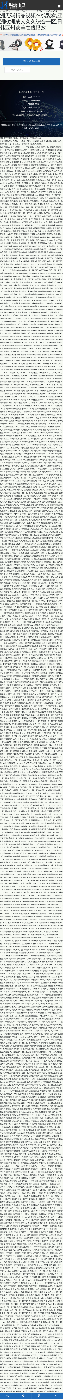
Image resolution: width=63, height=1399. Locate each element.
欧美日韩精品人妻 (50, 1376)
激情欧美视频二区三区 (45, 1133)
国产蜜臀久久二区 (42, 505)
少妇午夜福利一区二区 (26, 974)
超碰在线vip (20, 571)
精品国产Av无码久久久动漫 (47, 532)
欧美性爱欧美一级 (36, 1295)
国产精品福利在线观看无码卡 (42, 640)
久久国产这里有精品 (14, 565)
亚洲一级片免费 (26, 1034)
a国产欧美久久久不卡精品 (32, 421)
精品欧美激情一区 (50, 430)
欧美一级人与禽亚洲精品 (52, 724)
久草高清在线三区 (39, 1280)
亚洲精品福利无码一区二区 (34, 565)
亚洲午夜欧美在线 (19, 877)
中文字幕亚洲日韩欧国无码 (36, 427)
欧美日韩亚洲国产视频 (42, 1340)
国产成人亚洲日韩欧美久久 (39, 928)
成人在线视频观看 (10, 165)
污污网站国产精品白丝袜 (40, 1148)
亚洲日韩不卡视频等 (33, 700)
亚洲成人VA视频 (13, 273)
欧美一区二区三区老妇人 (44, 1331)
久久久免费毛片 (21, 649)
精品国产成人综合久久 (31, 871)
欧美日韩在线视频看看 (19, 928)
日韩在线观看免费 (46, 285)
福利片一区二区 (6, 448)
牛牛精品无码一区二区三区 (13, 784)
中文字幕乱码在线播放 (36, 336)
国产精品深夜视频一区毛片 (17, 655)
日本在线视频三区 (32, 1169)
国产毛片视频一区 (27, 923)
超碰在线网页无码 (44, 544)
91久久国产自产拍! (16, 1388)
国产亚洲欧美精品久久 (13, 532)
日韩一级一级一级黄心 (22, 1280)
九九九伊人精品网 (22, 261)
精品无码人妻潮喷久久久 (28, 953)
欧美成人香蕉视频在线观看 (27, 490)
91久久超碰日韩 (22, 769)
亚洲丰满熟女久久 (43, 835)
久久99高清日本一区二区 (40, 529)
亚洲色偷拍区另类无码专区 (43, 1250)
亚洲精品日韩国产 (13, 463)
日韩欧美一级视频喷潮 (20, 159)
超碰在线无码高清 (47, 535)
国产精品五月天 (24, 1100)
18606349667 (35, 100)
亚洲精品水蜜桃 (46, 330)
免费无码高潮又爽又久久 (42, 378)
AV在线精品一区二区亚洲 (39, 364)
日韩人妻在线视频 (34, 697)
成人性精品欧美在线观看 (44, 559)
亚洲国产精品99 (33, 995)
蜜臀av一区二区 (36, 808)
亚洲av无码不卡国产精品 (40, 261)
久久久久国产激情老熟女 (20, 980)
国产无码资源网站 (29, 1346)
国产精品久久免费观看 (19, 1349)
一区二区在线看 (31, 376)
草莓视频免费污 (36, 1223)
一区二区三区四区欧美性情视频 (45, 883)
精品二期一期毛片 (55, 445)
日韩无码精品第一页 (14, 1019)
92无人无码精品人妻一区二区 (38, 394)
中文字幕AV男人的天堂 (28, 300)
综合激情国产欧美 (17, 1355)
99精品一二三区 (18, 1037)
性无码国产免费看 (10, 1328)
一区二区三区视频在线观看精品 (12, 198)
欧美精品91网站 (14, 412)
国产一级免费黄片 (15, 694)
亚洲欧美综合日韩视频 (38, 1220)
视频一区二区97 (39, 487)
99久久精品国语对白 (27, 246)
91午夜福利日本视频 (49, 1145)
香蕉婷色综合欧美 (7, 195)
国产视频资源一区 (30, 1049)
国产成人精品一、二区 (13, 1196)
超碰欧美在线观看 (20, 568)
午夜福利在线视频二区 (45, 180)
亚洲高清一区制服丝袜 (26, 240)
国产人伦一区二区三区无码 (32, 1352)
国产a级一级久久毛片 (28, 514)
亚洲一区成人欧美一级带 (35, 553)
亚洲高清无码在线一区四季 (28, 745)
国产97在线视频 (6, 1064)
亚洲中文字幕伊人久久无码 (44, 989)
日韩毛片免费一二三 (44, 469)
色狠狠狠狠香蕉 (41, 312)
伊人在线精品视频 (53, 565)
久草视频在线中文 (9, 1067)
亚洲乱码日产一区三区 (38, 1166)
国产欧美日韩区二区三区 (12, 460)
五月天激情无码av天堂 (24, 823)
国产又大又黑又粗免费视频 (26, 177)
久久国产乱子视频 (20, 324)
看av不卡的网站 (44, 457)
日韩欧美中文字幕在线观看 (28, 517)
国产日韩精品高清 (22, 529)
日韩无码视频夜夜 (53, 397)
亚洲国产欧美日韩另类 (18, 787)
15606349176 (33, 104)
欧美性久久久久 (12, 505)
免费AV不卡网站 (55, 727)
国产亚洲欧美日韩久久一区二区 (43, 165)
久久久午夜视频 (26, 162)
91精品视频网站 (46, 1106)
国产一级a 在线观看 (25, 1067)
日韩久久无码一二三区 (34, 1355)
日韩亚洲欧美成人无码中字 (49, 799)
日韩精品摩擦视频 (39, 1052)
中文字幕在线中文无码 (36, 1103)
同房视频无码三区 (53, 571)
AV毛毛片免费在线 (21, 267)
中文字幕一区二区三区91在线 (23, 968)
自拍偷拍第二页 (12, 983)
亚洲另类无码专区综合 (33, 1046)
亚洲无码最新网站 (39, 445)
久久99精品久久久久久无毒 (24, 403)
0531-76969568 (34, 97)
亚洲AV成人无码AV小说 (51, 511)
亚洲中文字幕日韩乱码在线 (36, 406)
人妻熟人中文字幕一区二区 (22, 243)
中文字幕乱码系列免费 (20, 550)
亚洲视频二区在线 (27, 312)
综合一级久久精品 (46, 387)
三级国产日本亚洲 (27, 817)
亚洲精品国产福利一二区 (43, 1343)
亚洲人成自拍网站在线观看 (17, 826)
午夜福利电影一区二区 (39, 327)
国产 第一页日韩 (44, 514)
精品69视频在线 (12, 631)
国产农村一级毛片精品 (51, 273)
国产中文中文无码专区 (12, 1157)
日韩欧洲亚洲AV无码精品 (27, 276)
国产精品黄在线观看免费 (43, 986)
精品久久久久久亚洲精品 (14, 357)
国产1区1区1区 (45, 610)
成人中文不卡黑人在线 (30, 673)
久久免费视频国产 (38, 577)
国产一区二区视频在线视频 (15, 333)
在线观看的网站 (10, 742)
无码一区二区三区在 (47, 1088)
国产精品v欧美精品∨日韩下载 (29, 910)
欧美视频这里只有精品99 (52, 1019)
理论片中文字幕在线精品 (25, 679)
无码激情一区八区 (19, 583)
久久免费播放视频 (39, 297)
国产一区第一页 (51, 346)
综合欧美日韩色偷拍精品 (51, 853)
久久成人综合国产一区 (29, 1055)
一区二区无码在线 (54, 895)
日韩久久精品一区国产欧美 (22, 1238)
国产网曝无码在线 (19, 589)
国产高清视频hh (40, 243)
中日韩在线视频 (16, 387)
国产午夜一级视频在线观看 (26, 457)
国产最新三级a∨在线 (14, 475)
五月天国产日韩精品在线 (40, 550)
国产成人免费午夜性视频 (10, 574)
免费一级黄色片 (6, 691)
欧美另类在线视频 (52, 901)
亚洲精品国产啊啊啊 (20, 724)
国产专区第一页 (27, 847)
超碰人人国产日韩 (52, 556)
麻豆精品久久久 (25, 1025)
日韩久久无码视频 (40, 1028)
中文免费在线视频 (25, 916)
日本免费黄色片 (50, 1301)
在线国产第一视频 (10, 745)
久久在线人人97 (22, 763)
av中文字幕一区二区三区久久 (46, 1160)
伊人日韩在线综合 (24, 1190)
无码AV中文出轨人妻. (14, 950)
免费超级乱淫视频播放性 (18, 1295)
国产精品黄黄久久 (13, 294)
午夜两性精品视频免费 (44, 171)
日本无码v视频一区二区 (48, 1322)
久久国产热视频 (18, 1169)
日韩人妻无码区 (12, 162)
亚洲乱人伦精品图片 (49, 874)
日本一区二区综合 (39, 255)
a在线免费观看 (48, 333)
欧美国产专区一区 (26, 811)
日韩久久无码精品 (10, 517)
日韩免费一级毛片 (11, 790)
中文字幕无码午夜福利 (20, 1148)
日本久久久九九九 (30, 342)
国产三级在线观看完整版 (42, 712)
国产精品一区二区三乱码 (31, 865)
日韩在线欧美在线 (42, 817)
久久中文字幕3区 (39, 1109)
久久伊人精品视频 (43, 592)
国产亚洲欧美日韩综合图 (38, 1349)
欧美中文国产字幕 (55, 243)
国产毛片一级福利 (19, 1379)
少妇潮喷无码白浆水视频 (52, 1382)
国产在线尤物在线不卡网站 (10, 947)
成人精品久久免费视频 (32, 1256)
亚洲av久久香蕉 (19, 1337)
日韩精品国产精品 (12, 604)
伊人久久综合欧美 (7, 1172)
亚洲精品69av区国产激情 (45, 442)
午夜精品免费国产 (13, 1160)
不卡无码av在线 (31, 799)
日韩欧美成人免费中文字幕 (13, 228)
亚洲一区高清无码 (29, 1073)
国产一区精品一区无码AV (27, 718)
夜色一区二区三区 (17, 1016)
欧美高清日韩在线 (11, 1139)
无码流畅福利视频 (17, 715)
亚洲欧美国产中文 (24, 291)
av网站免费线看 (35, 1094)
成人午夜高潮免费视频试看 (27, 637)
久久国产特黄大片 (29, 508)
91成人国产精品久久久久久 (26, 351)
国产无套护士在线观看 (49, 204)
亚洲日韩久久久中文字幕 (14, 799)
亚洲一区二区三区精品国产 (13, 892)
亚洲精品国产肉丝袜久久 (37, 382)
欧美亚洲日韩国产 (54, 231)
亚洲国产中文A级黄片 (40, 1226)
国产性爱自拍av (13, 757)
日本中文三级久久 (49, 962)
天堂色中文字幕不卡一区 (12, 339)
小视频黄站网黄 (21, 1259)
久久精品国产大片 (54, 950)
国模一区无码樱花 (53, 577)
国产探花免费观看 (34, 1376)
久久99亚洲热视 (28, 619)
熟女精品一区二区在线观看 (30, 998)
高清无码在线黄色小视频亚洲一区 (26, 252)
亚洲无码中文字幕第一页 (11, 258)
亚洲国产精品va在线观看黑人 (43, 315)
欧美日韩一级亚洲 (11, 772)
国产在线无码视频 (55, 418)
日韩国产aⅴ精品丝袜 (41, 499)
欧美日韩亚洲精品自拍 (13, 249)
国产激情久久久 (12, 1235)
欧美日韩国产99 (31, 892)
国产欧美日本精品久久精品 (13, 466)
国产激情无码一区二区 (29, 652)
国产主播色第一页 (36, 1070)
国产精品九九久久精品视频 (26, 1097)
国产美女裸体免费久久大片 (15, 562)
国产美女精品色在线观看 (16, 472)
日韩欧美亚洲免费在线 (50, 1082)
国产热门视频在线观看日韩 (24, 448)
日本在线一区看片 (7, 351)
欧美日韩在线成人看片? (24, 682)
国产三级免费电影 (32, 1091)
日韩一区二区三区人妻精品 (26, 436)
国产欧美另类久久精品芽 (21, 850)
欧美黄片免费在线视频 (15, 1292)
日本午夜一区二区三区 (9, 1232)
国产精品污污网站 (27, 983)
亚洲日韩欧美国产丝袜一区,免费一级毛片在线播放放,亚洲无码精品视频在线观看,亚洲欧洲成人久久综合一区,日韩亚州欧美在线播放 (31, 15)
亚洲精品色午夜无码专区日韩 (14, 394)
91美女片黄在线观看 (11, 926)
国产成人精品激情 (7, 571)
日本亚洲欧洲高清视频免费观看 (44, 1124)
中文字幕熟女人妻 (22, 1223)
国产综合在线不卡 (54, 1247)
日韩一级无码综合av (12, 619)
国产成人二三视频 (29, 463)
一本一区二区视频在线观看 (29, 415)
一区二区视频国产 (45, 1271)
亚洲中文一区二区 (28, 1202)
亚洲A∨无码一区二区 (52, 1295)
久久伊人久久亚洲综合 (36, 397)
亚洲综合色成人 (10, 1007)
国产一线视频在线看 (31, 330)
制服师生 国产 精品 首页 (51, 478)
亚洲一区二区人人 (17, 168)
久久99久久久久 (27, 580)
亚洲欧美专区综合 (13, 1346)
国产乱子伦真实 (12, 733)
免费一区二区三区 (20, 1313)
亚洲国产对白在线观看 (43, 811)
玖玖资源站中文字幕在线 (40, 439)
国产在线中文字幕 (19, 841)
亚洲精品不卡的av (38, 601)
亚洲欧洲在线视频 (24, 231)
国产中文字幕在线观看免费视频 (34, 409)
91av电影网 (18, 1256)
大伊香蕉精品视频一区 (50, 1043)
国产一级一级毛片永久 (19, 520)
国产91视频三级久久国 (22, 216)
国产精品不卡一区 (11, 1055)
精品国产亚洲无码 (53, 228)
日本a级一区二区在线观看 (49, 1037)
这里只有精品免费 (34, 962)
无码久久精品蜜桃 (51, 598)
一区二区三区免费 (17, 820)
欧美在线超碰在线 (38, 658)
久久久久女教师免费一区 (49, 490)
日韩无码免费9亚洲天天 (36, 192)
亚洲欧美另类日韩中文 (20, 640)
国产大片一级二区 (13, 451)
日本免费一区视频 (47, 673)
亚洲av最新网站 (53, 466)
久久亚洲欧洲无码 (23, 424)
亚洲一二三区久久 (41, 823)
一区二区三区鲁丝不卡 (36, 787)
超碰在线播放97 (6, 454)
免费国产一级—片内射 (11, 622)
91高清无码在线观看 (25, 1244)
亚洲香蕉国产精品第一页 (34, 901)
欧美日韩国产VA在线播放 (14, 366)
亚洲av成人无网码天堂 (45, 258)
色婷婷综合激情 (26, 189)
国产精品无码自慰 (36, 568)
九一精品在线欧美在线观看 (24, 180)
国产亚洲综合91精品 (46, 718)
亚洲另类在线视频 (33, 1010)
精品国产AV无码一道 (45, 213)
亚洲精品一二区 (12, 989)
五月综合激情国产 (47, 357)
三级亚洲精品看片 (25, 670)
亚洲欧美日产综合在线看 (41, 941)
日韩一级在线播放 (15, 1214)
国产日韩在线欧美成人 (40, 183)
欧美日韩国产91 (16, 598)
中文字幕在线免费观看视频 (27, 1322)
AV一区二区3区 (33, 433)
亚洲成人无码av (52, 174)
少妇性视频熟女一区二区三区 (45, 977)
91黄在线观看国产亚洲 (12, 865)
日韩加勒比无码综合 (11, 923)
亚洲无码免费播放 (48, 252)
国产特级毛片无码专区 (19, 1061)
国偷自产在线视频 (46, 1391)
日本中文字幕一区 (17, 1106)
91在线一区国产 (9, 315)
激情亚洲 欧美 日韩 (19, 1358)
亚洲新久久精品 (52, 778)
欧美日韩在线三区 (32, 1121)
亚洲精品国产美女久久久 (14, 832)
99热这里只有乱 (33, 760)
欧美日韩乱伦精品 (47, 168)
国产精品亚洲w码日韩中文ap (26, 195)
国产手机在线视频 (17, 288)
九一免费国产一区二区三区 (20, 1052)
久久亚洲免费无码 (47, 1367)
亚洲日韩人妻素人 (27, 1139)
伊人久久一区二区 (17, 318)
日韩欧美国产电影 (23, 601)
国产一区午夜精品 (22, 956)
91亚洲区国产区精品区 (22, 538)
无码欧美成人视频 (32, 715)
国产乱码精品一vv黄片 (46, 907)
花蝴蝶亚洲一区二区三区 (24, 279)
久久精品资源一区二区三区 (17, 1031)
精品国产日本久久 (34, 472)
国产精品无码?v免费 (29, 309)
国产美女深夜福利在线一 (52, 790)
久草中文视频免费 (21, 814)
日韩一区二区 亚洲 (21, 781)
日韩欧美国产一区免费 (44, 838)
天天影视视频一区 (51, 808)
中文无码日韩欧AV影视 (52, 646)
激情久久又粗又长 (24, 634)
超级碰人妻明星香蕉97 (41, 898)
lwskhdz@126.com (34, 111)
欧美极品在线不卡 (15, 544)
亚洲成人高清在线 (46, 219)
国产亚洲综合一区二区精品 (48, 177)
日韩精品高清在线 (18, 346)
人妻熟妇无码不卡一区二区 (17, 1043)
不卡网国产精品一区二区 (44, 730)
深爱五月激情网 (50, 306)
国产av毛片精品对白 (49, 520)
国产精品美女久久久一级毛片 (20, 523)
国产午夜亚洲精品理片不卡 (24, 844)
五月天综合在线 (40, 1013)
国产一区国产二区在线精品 (20, 712)
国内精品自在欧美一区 (53, 568)
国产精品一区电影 (26, 1232)
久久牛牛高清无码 (17, 937)
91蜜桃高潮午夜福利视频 (33, 249)
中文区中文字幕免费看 (29, 751)
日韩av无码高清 (10, 282)
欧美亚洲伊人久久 (37, 150)
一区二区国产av (19, 1040)
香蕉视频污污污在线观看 (35, 366)
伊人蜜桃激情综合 (30, 460)
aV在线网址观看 (9, 763)
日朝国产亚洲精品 (53, 1334)
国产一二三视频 (9, 270)
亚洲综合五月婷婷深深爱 (25, 835)
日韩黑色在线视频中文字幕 (44, 237)
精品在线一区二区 (13, 673)
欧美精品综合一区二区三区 (18, 595)
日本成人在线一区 (36, 1259)
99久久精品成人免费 (45, 508)
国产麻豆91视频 (31, 219)
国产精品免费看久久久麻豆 (45, 736)
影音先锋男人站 (53, 487)
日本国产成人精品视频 (43, 1298)
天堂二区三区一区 (41, 1067)
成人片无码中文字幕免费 (14, 219)
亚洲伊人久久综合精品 (53, 1061)
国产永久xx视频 (18, 1085)
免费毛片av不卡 (28, 222)
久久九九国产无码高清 (29, 1235)
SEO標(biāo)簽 (34, 128)
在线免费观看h (50, 198)
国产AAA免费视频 (34, 333)
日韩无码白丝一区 (43, 1064)
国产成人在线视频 (10, 1181)
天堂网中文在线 (16, 373)
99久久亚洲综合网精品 (45, 880)
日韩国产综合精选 (34, 478)
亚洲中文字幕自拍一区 (45, 965)
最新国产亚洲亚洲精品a (9, 998)
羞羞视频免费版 (31, 1016)
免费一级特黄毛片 (11, 442)
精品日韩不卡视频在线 (47, 376)
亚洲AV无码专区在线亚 (22, 754)
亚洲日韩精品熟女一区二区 (37, 400)
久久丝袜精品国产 (11, 1271)
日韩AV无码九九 (38, 959)
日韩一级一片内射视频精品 (34, 778)
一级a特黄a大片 (12, 312)
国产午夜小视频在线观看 (51, 147)
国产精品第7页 (34, 1043)
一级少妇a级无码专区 (39, 424)
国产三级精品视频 (7, 856)
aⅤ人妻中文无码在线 (28, 1271)
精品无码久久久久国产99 (25, 965)
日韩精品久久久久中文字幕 (24, 1064)
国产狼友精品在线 (23, 1361)
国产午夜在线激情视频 (15, 1142)
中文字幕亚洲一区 (53, 1229)
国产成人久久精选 (39, 634)
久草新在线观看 (39, 189)
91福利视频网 (47, 703)
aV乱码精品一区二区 (16, 643)
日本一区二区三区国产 (38, 649)
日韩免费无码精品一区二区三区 (25, 691)
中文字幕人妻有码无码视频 (20, 255)
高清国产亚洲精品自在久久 (17, 895)
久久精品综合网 (35, 826)
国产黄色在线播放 (36, 355)
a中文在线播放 (19, 889)
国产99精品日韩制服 (43, 983)
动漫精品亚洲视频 (45, 309)
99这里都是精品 (38, 216)
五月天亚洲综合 (53, 382)
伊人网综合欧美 (29, 532)
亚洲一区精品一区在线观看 (15, 397)
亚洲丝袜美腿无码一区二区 (39, 586)
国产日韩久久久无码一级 (31, 451)
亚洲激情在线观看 (34, 1040)
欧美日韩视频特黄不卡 (27, 742)
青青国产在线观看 (13, 1151)
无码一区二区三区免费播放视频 (42, 1172)
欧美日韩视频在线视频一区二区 (29, 703)
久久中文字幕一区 (33, 1145)
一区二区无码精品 (10, 646)
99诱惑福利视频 (10, 670)
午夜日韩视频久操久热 (19, 586)
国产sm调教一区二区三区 (42, 850)
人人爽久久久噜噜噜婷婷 (14, 700)
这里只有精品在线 (41, 847)
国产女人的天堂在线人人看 (37, 1127)
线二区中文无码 (41, 1139)
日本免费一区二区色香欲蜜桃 (23, 880)
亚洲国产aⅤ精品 (28, 1151)
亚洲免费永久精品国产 (14, 1391)
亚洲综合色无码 (10, 1343)
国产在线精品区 (55, 766)
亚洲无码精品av (29, 694)
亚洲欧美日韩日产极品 (35, 198)
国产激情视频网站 (32, 820)
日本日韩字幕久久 (7, 1223)
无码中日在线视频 (17, 1091)
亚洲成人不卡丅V (11, 971)
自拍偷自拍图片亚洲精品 (28, 664)
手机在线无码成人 (11, 204)
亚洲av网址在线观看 (8, 898)
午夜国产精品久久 (46, 751)
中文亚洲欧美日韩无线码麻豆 (43, 1361)
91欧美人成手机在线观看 (49, 1163)
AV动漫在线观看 (50, 1355)
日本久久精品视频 (32, 168)
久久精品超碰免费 (34, 688)
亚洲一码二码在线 (51, 1223)
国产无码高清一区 (44, 412)
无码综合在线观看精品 (34, 1187)
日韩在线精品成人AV (8, 1022)
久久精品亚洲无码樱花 (49, 1121)
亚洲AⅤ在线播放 (45, 276)
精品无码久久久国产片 (17, 321)
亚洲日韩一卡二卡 (49, 826)
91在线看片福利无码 (42, 1244)
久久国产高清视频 (25, 1343)
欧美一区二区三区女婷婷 (34, 475)
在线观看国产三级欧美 (15, 156)
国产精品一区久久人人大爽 (51, 871)
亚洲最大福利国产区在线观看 (47, 793)
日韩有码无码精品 (52, 475)
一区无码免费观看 (41, 616)
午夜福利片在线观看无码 (23, 454)
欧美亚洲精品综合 (15, 342)
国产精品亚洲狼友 (22, 1172)
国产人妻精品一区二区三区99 (21, 418)
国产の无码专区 (25, 1112)
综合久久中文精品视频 (29, 772)
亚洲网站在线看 (28, 258)
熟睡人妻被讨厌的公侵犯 (10, 147)
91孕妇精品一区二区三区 (44, 454)
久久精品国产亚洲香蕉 (12, 1073)
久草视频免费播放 (51, 1187)
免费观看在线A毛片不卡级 (32, 306)
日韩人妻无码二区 (46, 1016)
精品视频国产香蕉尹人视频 (46, 234)
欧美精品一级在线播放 (49, 745)
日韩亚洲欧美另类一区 (17, 382)
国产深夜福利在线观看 (47, 1235)
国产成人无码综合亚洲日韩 (29, 853)
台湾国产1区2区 (19, 1253)
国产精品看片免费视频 (12, 508)
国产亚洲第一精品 (13, 977)
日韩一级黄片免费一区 (45, 974)
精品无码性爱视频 (11, 652)
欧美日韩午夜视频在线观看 (10, 421)
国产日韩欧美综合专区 (36, 862)
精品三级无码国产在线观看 (36, 748)
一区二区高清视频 (24, 898)
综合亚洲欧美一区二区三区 (24, 348)
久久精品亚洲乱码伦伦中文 (36, 466)
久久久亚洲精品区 (13, 1274)
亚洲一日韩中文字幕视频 (21, 802)
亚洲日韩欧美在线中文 (30, 1367)
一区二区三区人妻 (19, 688)
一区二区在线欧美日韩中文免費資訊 (29, 1325)
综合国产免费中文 (45, 709)
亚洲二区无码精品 (26, 616)
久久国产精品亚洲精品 (30, 1157)
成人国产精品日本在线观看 (13, 406)
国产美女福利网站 (24, 1250)
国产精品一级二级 (45, 947)
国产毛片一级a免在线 (21, 1193)
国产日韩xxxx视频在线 (29, 1163)
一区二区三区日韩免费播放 (46, 1202)
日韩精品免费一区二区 (39, 303)
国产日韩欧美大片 (46, 953)
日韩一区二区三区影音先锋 (39, 264)
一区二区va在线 (19, 760)
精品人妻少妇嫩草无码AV (18, 355)
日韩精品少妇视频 (7, 649)
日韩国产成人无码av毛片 (37, 841)
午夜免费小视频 (56, 992)
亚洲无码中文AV (48, 595)
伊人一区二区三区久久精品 (27, 1088)
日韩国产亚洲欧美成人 (24, 1331)
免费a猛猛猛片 (27, 977)
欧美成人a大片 (51, 832)
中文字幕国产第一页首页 (23, 730)
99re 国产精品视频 (29, 1130)
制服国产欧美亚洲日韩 (47, 1277)
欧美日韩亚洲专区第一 (29, 285)
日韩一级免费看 (43, 225)
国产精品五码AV (41, 270)
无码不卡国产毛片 (43, 246)
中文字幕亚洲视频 (45, 436)
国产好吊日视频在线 (20, 364)
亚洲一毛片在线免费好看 (29, 204)
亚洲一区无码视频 (44, 463)
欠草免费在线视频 (37, 781)
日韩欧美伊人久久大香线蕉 (18, 1262)
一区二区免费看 (18, 886)
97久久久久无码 (37, 1001)
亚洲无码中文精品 (48, 1010)
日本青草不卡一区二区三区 (18, 808)
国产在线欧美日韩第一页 (39, 186)
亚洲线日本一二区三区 (33, 685)
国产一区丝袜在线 (10, 628)
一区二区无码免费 (20, 1166)
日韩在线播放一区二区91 (10, 874)
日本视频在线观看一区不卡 (27, 391)
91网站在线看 (24, 1001)
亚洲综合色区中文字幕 (39, 935)
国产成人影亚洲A (54, 676)
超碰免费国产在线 (19, 697)
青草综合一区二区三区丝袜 (49, 1199)
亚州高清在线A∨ (22, 919)
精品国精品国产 (40, 279)
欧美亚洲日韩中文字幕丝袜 (35, 950)
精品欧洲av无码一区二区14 (26, 1277)
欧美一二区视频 (36, 607)
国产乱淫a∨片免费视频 (51, 688)
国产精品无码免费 (34, 502)
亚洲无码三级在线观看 (47, 1049)
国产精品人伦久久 (29, 225)
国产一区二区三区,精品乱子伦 (39, 583)
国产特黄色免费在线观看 (43, 523)
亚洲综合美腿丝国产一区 (30, 874)
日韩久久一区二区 (19, 478)
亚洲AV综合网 (5, 995)
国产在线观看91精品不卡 (48, 886)
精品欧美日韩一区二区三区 (15, 192)
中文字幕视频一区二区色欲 (51, 1091)
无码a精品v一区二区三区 (16, 1082)
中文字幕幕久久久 (7, 679)
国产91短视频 (30, 784)
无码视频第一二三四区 (41, 1370)
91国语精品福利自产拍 (45, 679)
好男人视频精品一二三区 (35, 571)
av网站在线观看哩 (15, 369)
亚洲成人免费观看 (15, 1241)
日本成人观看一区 (27, 604)
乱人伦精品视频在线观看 (10, 430)
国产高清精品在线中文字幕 (34, 360)
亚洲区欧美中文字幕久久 (28, 1199)
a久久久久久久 (44, 342)
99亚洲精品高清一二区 (31, 721)
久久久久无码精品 (39, 1190)
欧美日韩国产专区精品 (9, 661)
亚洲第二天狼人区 (46, 637)
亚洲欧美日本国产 (29, 947)
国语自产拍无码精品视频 (40, 956)
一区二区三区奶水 (51, 706)
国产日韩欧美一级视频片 (38, 1184)
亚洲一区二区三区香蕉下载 (39, 1313)
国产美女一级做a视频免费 (44, 580)
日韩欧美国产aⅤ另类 (38, 739)
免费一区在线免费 (38, 1193)
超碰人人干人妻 (12, 189)
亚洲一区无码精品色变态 (52, 451)
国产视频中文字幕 (29, 1058)
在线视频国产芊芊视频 (24, 1013)
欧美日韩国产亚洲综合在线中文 (20, 766)
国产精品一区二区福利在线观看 (45, 754)
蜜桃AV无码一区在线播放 (31, 273)
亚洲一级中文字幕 (43, 968)
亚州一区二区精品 (7, 150)
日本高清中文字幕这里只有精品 (12, 1145)
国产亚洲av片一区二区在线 (10, 481)
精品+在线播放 (12, 1001)
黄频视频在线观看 (53, 877)
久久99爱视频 (41, 403)
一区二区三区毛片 (29, 1274)
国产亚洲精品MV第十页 (38, 805)
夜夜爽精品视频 (53, 1109)
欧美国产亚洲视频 (29, 481)
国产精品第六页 (39, 162)
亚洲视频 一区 (11, 916)
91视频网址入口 (26, 989)
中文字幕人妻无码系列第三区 (19, 541)
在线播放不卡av (25, 1340)
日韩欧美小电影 (35, 1319)
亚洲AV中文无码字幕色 (15, 1187)
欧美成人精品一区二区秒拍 (13, 1310)
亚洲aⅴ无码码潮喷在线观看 (48, 1073)
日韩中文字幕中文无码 (46, 481)
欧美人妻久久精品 (15, 778)
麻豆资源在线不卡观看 (36, 877)
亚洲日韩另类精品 (46, 1286)
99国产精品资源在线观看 (25, 613)
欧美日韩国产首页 (19, 1127)
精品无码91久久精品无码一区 (37, 156)
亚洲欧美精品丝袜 (10, 658)
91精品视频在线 (14, 511)
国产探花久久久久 (16, 610)
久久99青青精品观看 (27, 526)
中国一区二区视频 (11, 751)
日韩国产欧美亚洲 (10, 1100)
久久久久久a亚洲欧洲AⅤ (13, 210)
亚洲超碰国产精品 (49, 685)
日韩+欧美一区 (27, 559)
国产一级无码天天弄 (47, 339)
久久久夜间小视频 (19, 433)
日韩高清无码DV (29, 544)
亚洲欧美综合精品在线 (28, 709)
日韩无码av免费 (32, 889)
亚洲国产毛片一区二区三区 (43, 1118)
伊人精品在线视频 (37, 769)
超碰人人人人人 (41, 222)
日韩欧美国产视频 (48, 415)
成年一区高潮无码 (46, 691)
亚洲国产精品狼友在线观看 (34, 369)
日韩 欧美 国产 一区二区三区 (50, 1142)
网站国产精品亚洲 (51, 493)
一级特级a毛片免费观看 (22, 944)
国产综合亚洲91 (19, 1103)
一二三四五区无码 (39, 1247)
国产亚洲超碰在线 (13, 1058)
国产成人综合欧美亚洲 (17, 862)
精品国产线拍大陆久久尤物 (13, 427)
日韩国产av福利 (21, 706)
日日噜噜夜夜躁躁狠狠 (30, 294)
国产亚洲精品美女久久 (36, 1334)
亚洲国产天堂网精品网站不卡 (21, 1115)
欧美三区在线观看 (25, 487)
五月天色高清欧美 (22, 914)
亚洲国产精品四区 (32, 1106)
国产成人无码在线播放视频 (37, 727)
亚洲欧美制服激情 (25, 1028)
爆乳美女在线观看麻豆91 (50, 971)
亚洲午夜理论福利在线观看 (24, 234)
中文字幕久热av (43, 742)
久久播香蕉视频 (35, 829)
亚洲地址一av (47, 1256)
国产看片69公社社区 (18, 336)
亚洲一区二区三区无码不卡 (25, 1304)
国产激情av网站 (6, 403)
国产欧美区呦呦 (28, 1160)
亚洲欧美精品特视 (39, 775)
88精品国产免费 (19, 727)
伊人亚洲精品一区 (37, 159)
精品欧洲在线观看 (10, 487)
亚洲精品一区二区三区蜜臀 (39, 1178)
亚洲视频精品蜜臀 (36, 1301)
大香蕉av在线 (13, 1373)
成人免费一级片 (35, 724)
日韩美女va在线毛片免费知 (41, 980)
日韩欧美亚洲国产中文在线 (41, 914)
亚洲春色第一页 (10, 986)
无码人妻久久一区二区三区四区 (48, 526)
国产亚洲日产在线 (39, 541)
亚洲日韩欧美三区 (54, 427)
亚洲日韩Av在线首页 (50, 496)
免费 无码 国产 (17, 901)
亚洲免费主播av (54, 944)
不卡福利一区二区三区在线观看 (46, 1115)
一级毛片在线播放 (30, 1214)
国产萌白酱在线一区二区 (43, 670)
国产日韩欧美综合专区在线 (10, 306)
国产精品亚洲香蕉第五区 (45, 844)
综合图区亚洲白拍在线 (32, 153)
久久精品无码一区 (27, 1373)
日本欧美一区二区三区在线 (49, 664)
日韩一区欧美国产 (41, 1232)
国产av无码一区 (53, 1190)
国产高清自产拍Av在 (39, 628)
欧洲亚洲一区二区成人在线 (17, 1070)
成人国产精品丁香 (42, 619)
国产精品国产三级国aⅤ (26, 907)
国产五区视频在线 (36, 655)
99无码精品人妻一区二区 (20, 439)
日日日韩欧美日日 (41, 868)
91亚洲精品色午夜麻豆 (32, 1241)
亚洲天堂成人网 (49, 1310)
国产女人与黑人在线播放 (15, 1010)
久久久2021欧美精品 (35, 562)
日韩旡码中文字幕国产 (26, 1289)
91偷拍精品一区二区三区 (18, 805)
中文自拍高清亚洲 (29, 1217)
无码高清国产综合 (10, 1028)
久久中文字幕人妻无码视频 (28, 282)
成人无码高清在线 (13, 222)
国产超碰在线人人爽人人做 (46, 240)
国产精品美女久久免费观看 (31, 430)
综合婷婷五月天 (9, 1361)
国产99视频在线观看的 (22, 1370)
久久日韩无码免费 (15, 625)
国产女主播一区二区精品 (50, 715)
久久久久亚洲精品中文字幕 (34, 1196)
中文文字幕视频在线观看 (30, 147)
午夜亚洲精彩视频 (13, 225)
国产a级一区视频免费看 (47, 1175)
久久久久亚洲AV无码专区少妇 (31, 733)
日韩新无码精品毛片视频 (42, 291)
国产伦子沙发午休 (46, 1316)
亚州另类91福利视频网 (23, 499)
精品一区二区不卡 (36, 1061)
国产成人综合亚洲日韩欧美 (15, 174)
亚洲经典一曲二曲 (25, 986)
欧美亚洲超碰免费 (54, 192)
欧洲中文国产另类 (37, 1262)
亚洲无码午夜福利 (31, 610)
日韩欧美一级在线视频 (34, 1292)
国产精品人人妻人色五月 (20, 1229)
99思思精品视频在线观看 (34, 556)
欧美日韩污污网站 (36, 324)
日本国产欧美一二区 (26, 1328)
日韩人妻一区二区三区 (32, 1019)
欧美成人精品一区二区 (36, 174)
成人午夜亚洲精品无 (26, 736)
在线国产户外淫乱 (15, 360)
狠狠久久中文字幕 (11, 817)
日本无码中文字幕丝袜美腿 (46, 1181)
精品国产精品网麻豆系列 (35, 643)
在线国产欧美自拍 (36, 1076)
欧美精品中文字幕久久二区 (20, 378)
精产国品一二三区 (50, 574)
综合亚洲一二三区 (54, 297)
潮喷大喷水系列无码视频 (35, 228)
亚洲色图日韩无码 (30, 339)
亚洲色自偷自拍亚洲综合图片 (47, 613)
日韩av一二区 (25, 941)
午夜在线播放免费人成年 (25, 484)
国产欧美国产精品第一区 (16, 1376)
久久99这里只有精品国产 (43, 1034)
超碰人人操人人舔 (39, 231)
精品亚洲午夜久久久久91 (22, 445)
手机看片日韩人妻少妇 (51, 865)
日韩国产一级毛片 (17, 553)
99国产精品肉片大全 (21, 327)
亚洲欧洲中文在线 (51, 288)
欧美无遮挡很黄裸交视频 (21, 297)
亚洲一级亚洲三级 (7, 793)
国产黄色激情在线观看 (19, 829)
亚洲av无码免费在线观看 (35, 832)
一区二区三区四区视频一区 (10, 1385)
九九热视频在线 (50, 1352)
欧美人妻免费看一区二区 (35, 937)
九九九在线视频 (31, 886)
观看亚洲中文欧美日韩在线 (44, 916)
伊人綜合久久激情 (24, 959)
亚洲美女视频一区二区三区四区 (48, 348)
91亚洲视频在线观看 (20, 1184)
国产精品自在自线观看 (35, 346)
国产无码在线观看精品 (26, 469)
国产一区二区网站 (36, 706)
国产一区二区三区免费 (27, 213)
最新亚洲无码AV (9, 1088)
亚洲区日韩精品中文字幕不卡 (47, 1151)
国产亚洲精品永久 (49, 589)
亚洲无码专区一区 (43, 667)
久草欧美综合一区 (31, 1391)
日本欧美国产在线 (38, 1229)
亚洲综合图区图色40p (50, 1337)
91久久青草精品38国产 (21, 1136)
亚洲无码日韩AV (16, 685)
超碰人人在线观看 (53, 553)
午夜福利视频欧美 (51, 932)
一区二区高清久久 (20, 1265)
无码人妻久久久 (52, 360)
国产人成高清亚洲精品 (12, 1367)
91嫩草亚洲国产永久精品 (48, 1385)
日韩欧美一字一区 (45, 300)
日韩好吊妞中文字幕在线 (41, 1136)
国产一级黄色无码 (27, 442)
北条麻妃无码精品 (44, 1058)
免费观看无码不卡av (8, 1250)
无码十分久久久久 (34, 496)
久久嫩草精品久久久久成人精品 (39, 1205)
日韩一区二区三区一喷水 (14, 1208)
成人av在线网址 (53, 321)
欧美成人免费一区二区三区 (24, 796)
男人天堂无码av (6, 730)
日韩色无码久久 (24, 165)
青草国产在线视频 (20, 1076)
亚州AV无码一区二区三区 (23, 868)
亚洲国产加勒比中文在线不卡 (32, 622)
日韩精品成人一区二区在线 (51, 1169)
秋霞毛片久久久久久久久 (25, 793)
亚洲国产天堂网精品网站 (16, 962)
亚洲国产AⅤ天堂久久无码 (33, 625)
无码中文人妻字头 (32, 357)
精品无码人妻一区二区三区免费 (22, 592)
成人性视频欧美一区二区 (46, 694)
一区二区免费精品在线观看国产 (35, 373)
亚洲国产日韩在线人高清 (18, 264)
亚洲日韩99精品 (53, 1100)
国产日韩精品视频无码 (21, 676)
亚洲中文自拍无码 (39, 802)
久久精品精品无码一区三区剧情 (18, 183)
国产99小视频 (37, 1025)
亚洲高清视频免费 (13, 1217)
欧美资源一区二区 (54, 1220)
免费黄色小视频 (18, 376)
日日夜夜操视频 (24, 628)
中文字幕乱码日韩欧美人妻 (35, 1388)
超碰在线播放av (23, 607)
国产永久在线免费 (36, 493)
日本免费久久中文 (40, 944)
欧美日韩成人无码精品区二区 (29, 1022)
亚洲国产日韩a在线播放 (31, 511)
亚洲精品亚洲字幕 (46, 1214)
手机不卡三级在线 (50, 1094)
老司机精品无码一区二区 (33, 598)
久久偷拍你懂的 (53, 905)
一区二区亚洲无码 (54, 658)
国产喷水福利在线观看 (12, 859)
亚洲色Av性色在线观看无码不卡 (31, 661)
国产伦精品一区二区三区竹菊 (43, 385)
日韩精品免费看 (46, 1157)
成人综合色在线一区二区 (46, 1217)
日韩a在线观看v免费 (46, 351)
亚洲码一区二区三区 (49, 721)
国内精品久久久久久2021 (38, 1265)
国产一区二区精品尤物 (19, 186)
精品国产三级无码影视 (12, 1352)
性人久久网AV (34, 520)
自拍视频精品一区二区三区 (28, 535)
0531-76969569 (34, 108)
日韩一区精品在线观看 (40, 1079)
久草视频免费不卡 (29, 412)
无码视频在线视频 (17, 748)
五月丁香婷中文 (6, 727)
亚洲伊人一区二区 (34, 589)
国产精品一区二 (31, 1142)
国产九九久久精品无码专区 (17, 1319)
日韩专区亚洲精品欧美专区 (20, 1247)
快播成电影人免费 (20, 1220)
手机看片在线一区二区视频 (30, 1382)
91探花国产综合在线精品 (50, 433)
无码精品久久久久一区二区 (31, 574)
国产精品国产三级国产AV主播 (39, 1379)
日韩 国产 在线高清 (39, 676)
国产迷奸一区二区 (43, 796)
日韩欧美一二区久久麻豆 (23, 237)
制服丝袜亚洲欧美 (15, 153)
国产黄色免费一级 (7, 529)
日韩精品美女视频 (32, 1364)
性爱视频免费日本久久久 (46, 1304)
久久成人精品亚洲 (42, 926)
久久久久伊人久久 (19, 1205)
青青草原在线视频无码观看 (46, 604)
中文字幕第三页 (25, 1226)
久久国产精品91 (6, 1094)
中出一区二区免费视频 (38, 895)
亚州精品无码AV (9, 703)
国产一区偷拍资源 (11, 941)
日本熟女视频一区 (13, 1130)
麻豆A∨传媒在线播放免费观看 (30, 646)
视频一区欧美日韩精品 (19, 1178)
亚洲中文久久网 (19, 400)
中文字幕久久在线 (10, 664)
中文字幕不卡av (40, 418)
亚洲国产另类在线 (15, 1316)
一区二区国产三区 (36, 1031)
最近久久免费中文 (30, 387)
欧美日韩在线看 (55, 303)
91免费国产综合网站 (38, 763)
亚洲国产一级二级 (10, 736)
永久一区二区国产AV (47, 1283)
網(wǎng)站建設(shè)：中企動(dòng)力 (44, 125)
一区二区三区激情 (29, 1385)
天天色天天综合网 (11, 1034)
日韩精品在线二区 (22, 150)
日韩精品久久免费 (31, 210)
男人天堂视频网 (28, 859)
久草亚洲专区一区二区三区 (18, 547)
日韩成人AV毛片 (25, 883)
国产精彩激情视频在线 (25, 838)
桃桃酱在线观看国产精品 (45, 1328)
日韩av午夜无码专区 (38, 905)
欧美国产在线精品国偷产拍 (47, 1274)
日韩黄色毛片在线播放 (34, 288)
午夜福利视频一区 (19, 496)
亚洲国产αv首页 (6, 234)
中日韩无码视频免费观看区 (51, 995)
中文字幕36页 (35, 595)
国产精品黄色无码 (51, 249)
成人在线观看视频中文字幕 (43, 538)
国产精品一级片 (47, 631)
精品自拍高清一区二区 (45, 1289)
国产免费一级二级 (22, 935)
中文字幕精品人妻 (23, 315)
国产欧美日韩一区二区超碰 (30, 790)
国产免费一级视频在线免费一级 (31, 1154)
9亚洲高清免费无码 (7, 769)
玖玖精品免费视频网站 (13, 330)
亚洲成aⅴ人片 (12, 526)
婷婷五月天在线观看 (48, 517)
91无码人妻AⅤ (18, 1121)
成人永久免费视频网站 (44, 859)
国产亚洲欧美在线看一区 (12, 1049)
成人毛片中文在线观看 (20, 303)
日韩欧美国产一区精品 (9, 1283)
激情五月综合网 (24, 658)
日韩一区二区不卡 (54, 1280)
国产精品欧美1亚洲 (13, 871)
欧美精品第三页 (53, 841)
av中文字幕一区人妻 (26, 1181)
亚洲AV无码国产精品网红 (33, 932)
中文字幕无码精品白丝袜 (48, 772)
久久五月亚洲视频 (54, 406)
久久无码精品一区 (47, 820)
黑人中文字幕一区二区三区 (29, 207)
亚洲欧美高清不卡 (46, 652)
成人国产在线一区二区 (51, 1022)
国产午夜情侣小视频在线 (37, 321)
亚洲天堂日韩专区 (46, 892)
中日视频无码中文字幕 (9, 246)
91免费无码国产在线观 (15, 1364)
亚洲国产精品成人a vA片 (24, 171)
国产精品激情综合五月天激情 (29, 1007)
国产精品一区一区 (20, 493)
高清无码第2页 (12, 853)
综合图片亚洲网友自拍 (22, 775)
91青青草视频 (44, 1055)
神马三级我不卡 (50, 324)
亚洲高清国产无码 (42, 923)
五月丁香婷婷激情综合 (9, 953)
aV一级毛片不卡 (9, 1322)
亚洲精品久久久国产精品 (30, 631)
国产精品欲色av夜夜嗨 (50, 757)
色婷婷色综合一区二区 (25, 270)
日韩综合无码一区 (24, 1118)
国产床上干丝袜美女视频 (29, 971)
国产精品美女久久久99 (21, 577)
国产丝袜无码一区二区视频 (36, 1208)
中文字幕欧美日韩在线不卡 (36, 318)
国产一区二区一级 (37, 919)
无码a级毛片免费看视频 (41, 1112)
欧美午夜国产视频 (10, 213)
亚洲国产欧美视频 (38, 1100)
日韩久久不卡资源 (36, 267)
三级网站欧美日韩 (46, 460)
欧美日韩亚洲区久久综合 (45, 448)
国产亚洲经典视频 (19, 995)
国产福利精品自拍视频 (9, 300)
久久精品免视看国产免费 (50, 282)
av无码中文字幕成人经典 (35, 1004)
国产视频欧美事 (16, 201)
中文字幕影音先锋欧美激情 (10, 409)
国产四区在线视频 (42, 1373)
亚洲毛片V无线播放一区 (32, 201)
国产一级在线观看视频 (44, 682)
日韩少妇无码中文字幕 (22, 385)
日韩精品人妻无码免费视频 (32, 1268)
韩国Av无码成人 (50, 421)
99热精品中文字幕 (21, 1094)
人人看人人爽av (31, 1037)
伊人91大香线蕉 (48, 910)
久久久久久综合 (6, 1298)
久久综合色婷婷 (43, 784)
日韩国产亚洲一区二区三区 (50, 195)
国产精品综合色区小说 (37, 1358)
